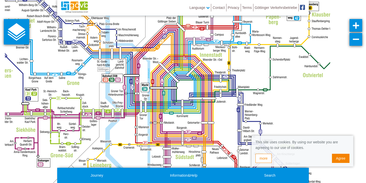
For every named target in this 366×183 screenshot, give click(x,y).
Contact (218, 8)
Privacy (233, 8)
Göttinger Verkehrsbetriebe (276, 8)
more (264, 158)
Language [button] (199, 8)
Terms (247, 8)
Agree (340, 158)
